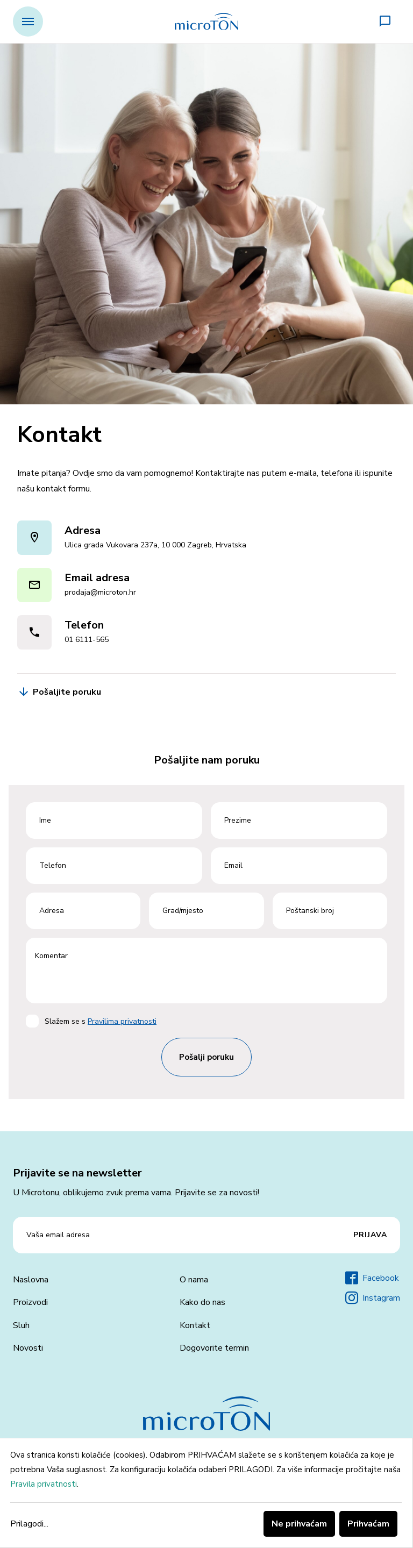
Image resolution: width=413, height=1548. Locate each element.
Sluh (21, 1325)
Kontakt (195, 1325)
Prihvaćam (368, 1524)
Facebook (372, 1278)
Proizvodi (30, 1302)
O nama (194, 1280)
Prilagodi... (29, 1524)
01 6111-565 (87, 639)
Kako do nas (202, 1302)
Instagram (372, 1298)
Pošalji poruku (206, 1057)
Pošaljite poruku (59, 692)
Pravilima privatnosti (122, 1021)
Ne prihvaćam (299, 1524)
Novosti (28, 1348)
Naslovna (30, 1280)
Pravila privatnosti (43, 1484)
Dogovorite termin (214, 1348)
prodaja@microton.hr (100, 592)
